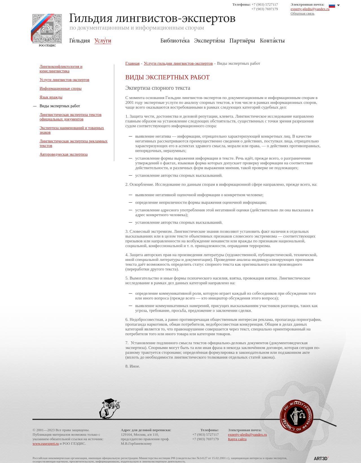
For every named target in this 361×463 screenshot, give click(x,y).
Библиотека (175, 41)
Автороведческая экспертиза (64, 154)
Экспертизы (209, 41)
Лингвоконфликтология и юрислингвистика (61, 68)
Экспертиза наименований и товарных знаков (72, 130)
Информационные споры (61, 88)
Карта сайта (237, 439)
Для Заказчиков (136, 41)
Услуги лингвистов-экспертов (64, 80)
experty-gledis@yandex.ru (310, 9)
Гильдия (79, 41)
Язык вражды (51, 97)
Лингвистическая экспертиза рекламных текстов (74, 143)
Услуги (102, 41)
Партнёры (242, 41)
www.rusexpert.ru (46, 443)
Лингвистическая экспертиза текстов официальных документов (71, 117)
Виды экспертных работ (60, 106)
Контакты (272, 41)
